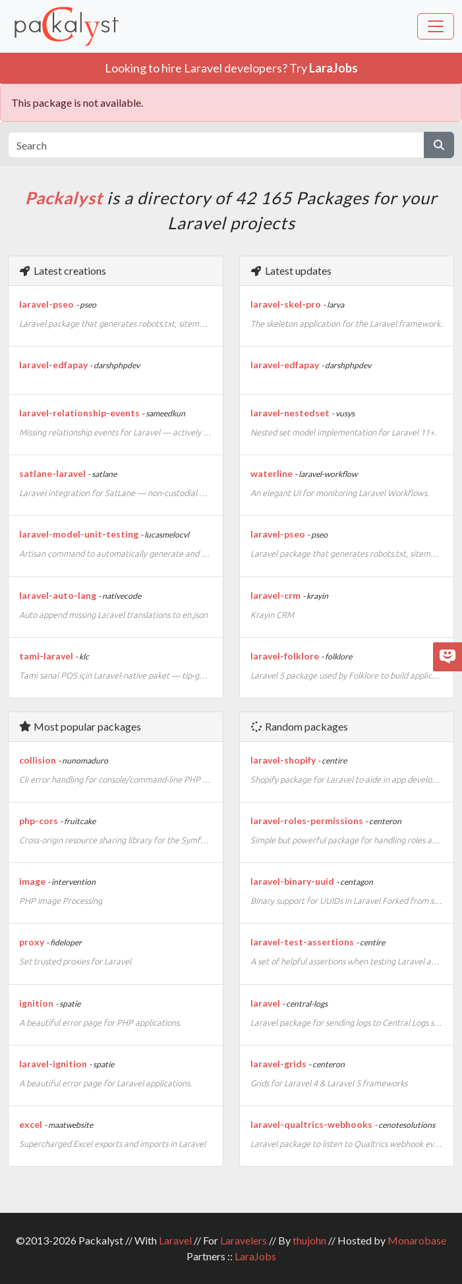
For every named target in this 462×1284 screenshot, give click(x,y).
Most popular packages (79, 726)
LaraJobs (255, 1256)
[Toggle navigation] (435, 26)
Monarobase (417, 1240)
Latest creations (62, 270)
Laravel (175, 1240)
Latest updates (291, 270)
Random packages (299, 726)
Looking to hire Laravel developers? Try (231, 68)
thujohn (309, 1240)
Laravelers (243, 1240)
